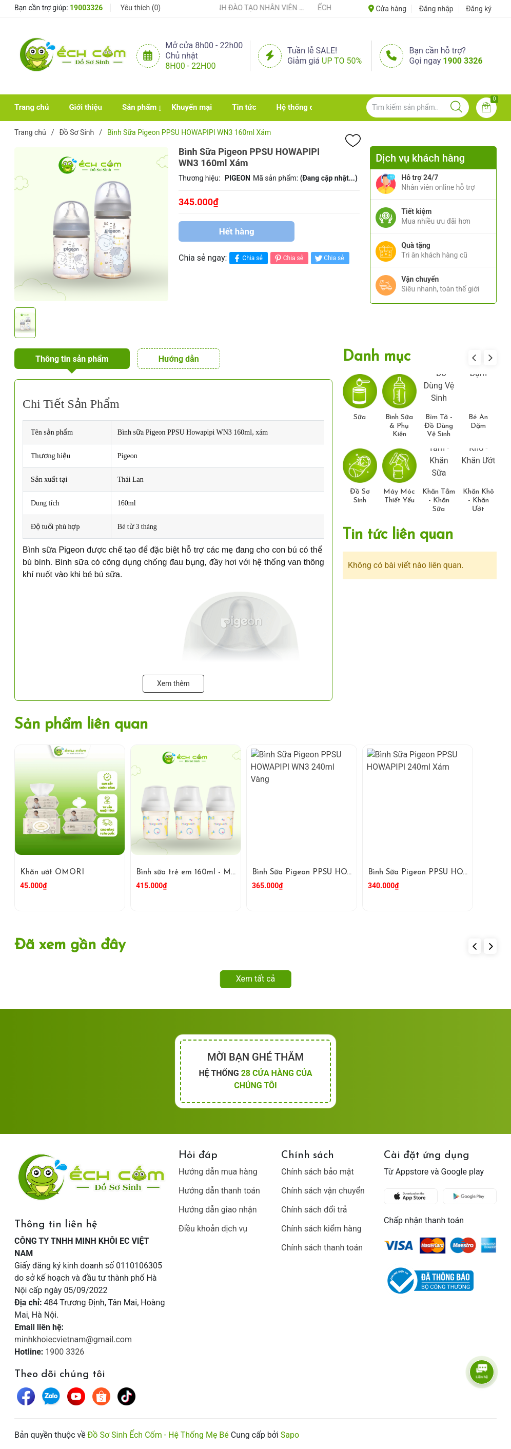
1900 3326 (462, 61)
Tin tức (244, 107)
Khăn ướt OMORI (52, 872)
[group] (91, 224)
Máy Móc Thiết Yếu (399, 496)
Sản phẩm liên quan (81, 724)
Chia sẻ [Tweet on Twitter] (328, 258)
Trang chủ (31, 107)
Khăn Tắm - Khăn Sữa (438, 500)
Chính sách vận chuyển (323, 1191)
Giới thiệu (85, 107)
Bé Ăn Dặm (478, 422)
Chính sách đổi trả (314, 1210)
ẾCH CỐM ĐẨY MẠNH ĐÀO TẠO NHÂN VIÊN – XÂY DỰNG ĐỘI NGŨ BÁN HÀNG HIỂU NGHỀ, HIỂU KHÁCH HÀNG (259, 8)
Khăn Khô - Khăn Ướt (478, 500)
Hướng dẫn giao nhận (218, 1210)
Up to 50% (342, 61)
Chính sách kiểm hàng (321, 1228)
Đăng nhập (436, 9)
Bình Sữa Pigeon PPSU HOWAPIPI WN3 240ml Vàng (347, 872)
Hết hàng (236, 231)
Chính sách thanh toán (322, 1247)
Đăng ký (479, 9)
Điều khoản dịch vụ (213, 1228)
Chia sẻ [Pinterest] (288, 258)
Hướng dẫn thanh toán (219, 1191)
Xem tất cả (256, 979)
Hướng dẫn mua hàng (218, 1172)
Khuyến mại (191, 107)
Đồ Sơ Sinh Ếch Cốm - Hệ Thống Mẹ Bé (158, 1435)
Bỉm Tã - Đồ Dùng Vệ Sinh (438, 426)
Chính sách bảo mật (317, 1172)
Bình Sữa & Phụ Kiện (399, 426)
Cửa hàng (387, 9)
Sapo (290, 1435)
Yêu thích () (141, 8)
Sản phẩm (139, 107)
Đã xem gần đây (70, 945)
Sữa (359, 417)
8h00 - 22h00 (190, 66)
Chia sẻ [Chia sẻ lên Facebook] (247, 258)
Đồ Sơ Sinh (360, 496)
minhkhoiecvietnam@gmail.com (73, 1339)
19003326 (86, 8)
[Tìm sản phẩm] (417, 107)
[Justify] (456, 107)
